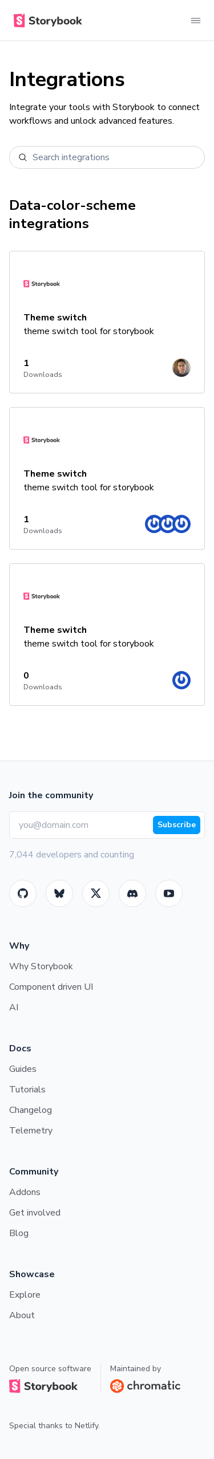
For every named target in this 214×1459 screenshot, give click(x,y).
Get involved (34, 1212)
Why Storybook (41, 966)
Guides (23, 1069)
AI (13, 1007)
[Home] (45, 20)
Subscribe (177, 824)
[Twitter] (96, 893)
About (22, 1315)
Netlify (86, 1425)
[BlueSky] (59, 893)
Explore (25, 1295)
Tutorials (27, 1089)
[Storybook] (132, 893)
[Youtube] (169, 893)
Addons (25, 1192)
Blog (19, 1233)
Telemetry (31, 1130)
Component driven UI (51, 987)
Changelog (30, 1110)
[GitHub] (23, 893)
